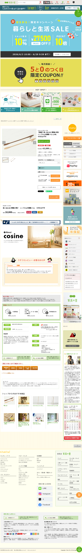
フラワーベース (22, 481)
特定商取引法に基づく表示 (71, 281)
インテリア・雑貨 (11, 120)
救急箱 (20, 482)
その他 (38, 462)
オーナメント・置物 (23, 472)
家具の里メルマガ (69, 287)
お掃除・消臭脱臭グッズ (24, 475)
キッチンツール (3, 458)
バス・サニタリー (5, 474)
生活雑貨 (39, 455)
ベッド (59, 458)
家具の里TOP (4, 120)
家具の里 (65, 326)
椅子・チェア (61, 488)
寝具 (59, 479)
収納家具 (71, 470)
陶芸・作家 (2, 463)
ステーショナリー (22, 484)
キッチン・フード (5, 455)
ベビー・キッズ (23, 455)
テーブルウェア (3, 470)
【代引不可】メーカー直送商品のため (46, 160)
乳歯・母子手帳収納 (23, 462)
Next (34, 142)
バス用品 (2, 481)
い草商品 (71, 497)
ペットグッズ (40, 466)
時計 (20, 468)
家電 (38, 458)
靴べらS (5, 405)
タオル (1, 477)
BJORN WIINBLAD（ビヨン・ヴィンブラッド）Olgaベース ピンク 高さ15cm (23, 424)
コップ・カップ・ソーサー (6, 465)
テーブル (60, 484)
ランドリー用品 (3, 482)
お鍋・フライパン (4, 460)
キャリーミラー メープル (52, 405)
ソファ (59, 492)
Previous (4, 142)
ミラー (20, 470)
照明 (70, 493)
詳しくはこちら (19, 329)
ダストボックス (22, 479)
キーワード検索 (67, 143)
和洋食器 (2, 462)
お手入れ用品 (73, 502)
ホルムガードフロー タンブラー (37, 423)
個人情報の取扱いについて (71, 283)
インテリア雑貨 (19, 120)
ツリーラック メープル (38, 405)
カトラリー (2, 467)
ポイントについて (69, 285)
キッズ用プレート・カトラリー (25, 460)
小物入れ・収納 (22, 474)
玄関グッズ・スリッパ (29, 120)
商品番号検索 (76, 143)
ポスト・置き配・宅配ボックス (43, 477)
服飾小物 (39, 460)
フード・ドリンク (4, 469)
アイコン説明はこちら (8, 373)
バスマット (2, 479)
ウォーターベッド (62, 475)
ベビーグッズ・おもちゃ (24, 458)
